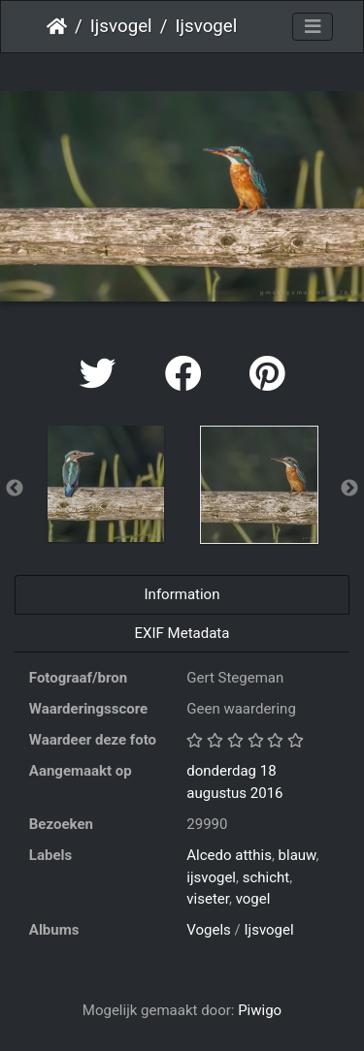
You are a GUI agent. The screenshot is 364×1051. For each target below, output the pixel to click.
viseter (207, 899)
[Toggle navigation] (312, 27)
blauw (297, 855)
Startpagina (57, 26)
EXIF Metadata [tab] (182, 633)
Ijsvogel (121, 26)
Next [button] (349, 488)
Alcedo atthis (229, 855)
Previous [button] (14, 488)
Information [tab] (182, 594)
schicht (266, 877)
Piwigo (259, 1010)
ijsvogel (211, 877)
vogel (253, 899)
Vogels (208, 930)
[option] (105, 484)
